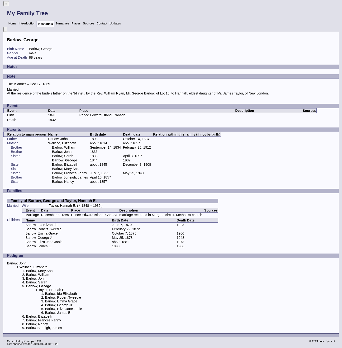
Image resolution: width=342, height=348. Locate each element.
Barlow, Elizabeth (65, 164)
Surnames (62, 23)
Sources (88, 23)
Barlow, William (63, 147)
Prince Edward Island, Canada (102, 115)
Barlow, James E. (38, 246)
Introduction (27, 23)
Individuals (45, 24)
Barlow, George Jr (39, 238)
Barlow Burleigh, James (70, 177)
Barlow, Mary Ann (65, 169)
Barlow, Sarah (62, 156)
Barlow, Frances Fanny (69, 173)
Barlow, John (58, 139)
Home (12, 23)
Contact (102, 23)
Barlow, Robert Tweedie (43, 229)
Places (76, 23)
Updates (115, 23)
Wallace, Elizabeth (62, 143)
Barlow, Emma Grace (41, 233)
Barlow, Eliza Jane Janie (43, 242)
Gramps (29, 341)
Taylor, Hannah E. (62, 205)
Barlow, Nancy (63, 181)
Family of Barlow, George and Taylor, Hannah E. (53, 201)
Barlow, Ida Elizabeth (41, 225)
